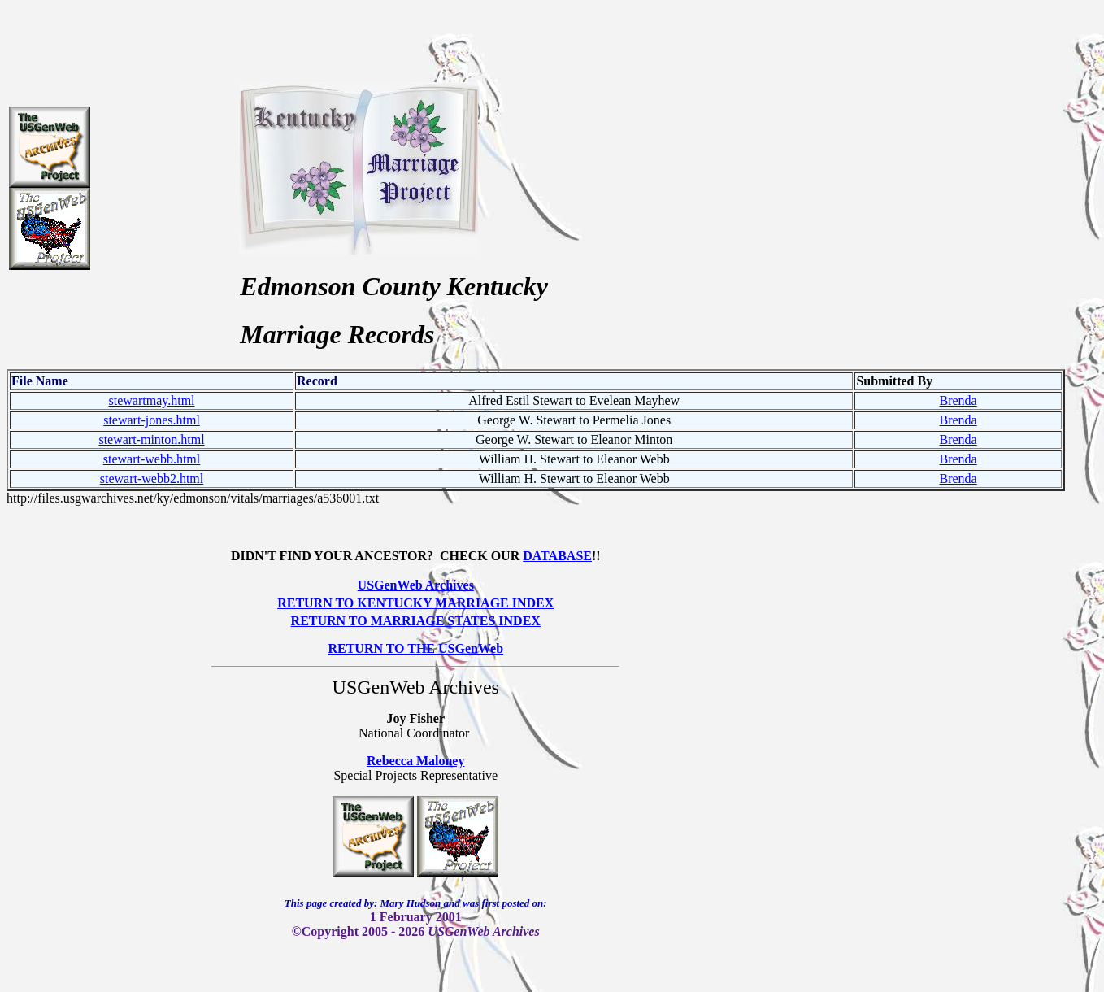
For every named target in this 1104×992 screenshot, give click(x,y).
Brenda (957, 400)
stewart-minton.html (151, 439)
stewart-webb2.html (152, 478)
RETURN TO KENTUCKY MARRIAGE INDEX (415, 603)
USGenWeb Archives (416, 585)
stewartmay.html (151, 400)
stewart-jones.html (151, 420)
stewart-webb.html (152, 459)
